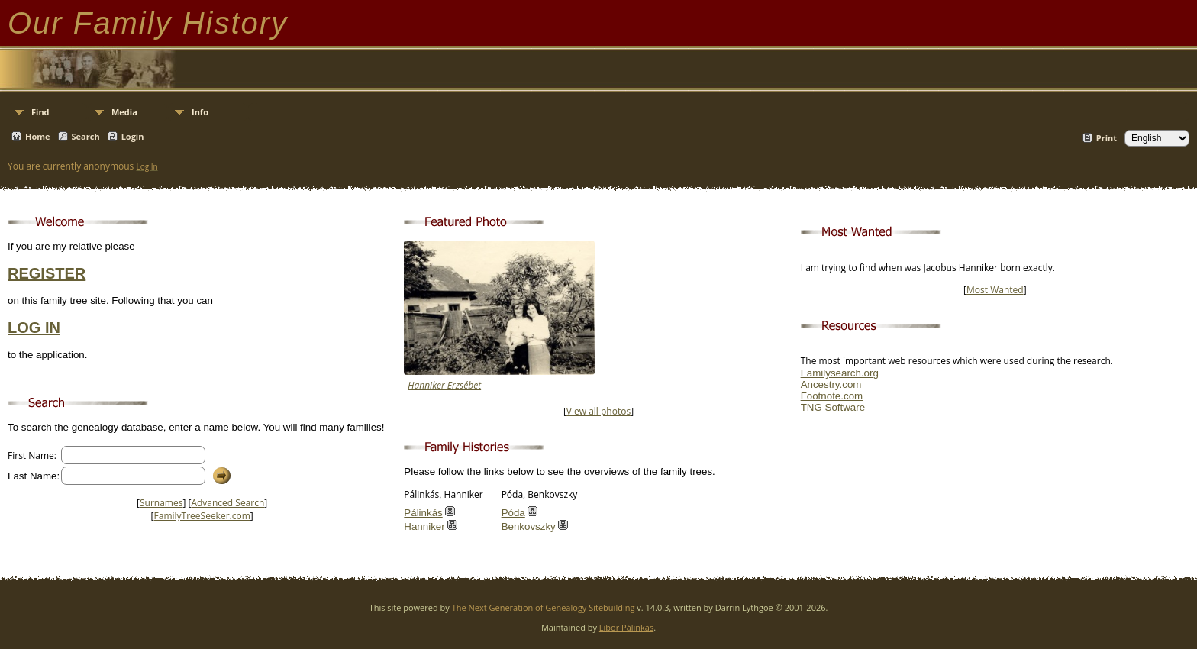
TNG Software (833, 407)
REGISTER (47, 273)
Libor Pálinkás (626, 627)
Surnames (161, 502)
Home (37, 136)
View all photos (598, 411)
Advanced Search (227, 502)
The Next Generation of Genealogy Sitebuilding (543, 607)
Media (124, 112)
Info (200, 112)
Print (1106, 138)
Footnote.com (832, 396)
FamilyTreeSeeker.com (202, 515)
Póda (513, 512)
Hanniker (424, 526)
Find (40, 112)
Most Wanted (995, 289)
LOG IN (34, 327)
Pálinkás (423, 512)
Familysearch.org (840, 373)
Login (132, 136)
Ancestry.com (831, 384)
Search (86, 136)
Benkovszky (529, 526)
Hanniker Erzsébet (444, 385)
